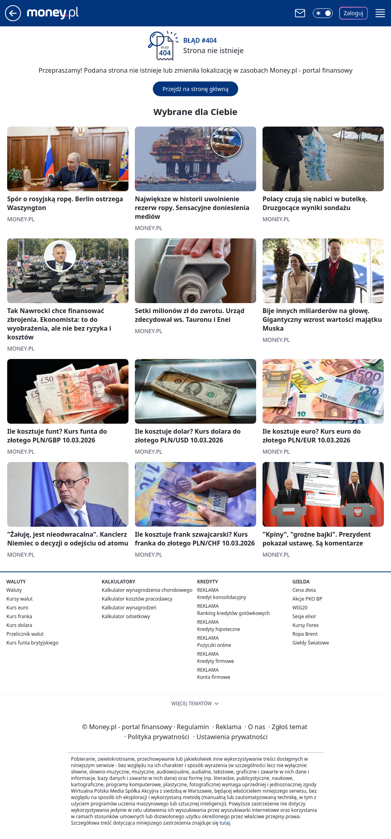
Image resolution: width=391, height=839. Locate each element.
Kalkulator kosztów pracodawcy (137, 598)
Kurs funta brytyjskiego (32, 642)
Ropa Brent (305, 634)
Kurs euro (17, 607)
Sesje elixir (304, 616)
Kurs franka (19, 616)
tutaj (224, 822)
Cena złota (304, 590)
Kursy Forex (305, 625)
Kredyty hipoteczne (218, 629)
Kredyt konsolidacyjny (221, 597)
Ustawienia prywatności (230, 736)
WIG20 (300, 607)
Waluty (14, 590)
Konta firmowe (213, 677)
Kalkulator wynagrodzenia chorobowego (147, 590)
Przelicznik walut (24, 634)
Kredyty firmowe (215, 661)
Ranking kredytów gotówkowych (233, 613)
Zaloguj (353, 13)
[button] (380, 13)
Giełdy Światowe (310, 642)
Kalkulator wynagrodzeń (129, 607)
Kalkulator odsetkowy (126, 616)
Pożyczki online (214, 645)
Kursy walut (19, 598)
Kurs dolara (19, 625)
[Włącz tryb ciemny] (323, 13)
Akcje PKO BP (307, 598)
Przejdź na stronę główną (195, 89)
